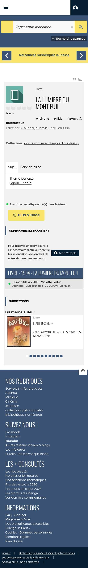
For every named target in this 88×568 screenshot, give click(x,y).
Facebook (12, 432)
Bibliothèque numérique (23, 414)
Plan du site (14, 541)
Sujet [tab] (12, 167)
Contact (20, 515)
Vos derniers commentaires (25, 497)
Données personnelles (35, 532)
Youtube (11, 441)
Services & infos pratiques (23, 388)
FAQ (8, 515)
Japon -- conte (20, 183)
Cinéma (11, 401)
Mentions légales (17, 537)
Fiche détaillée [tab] (30, 167)
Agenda (11, 393)
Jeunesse (12, 406)
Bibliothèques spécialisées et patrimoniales (47, 553)
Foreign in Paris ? (17, 528)
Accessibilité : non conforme (20, 561)
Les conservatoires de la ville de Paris (25, 557)
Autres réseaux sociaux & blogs (27, 445)
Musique (11, 397)
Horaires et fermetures (21, 475)
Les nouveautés (16, 471)
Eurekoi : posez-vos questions (26, 454)
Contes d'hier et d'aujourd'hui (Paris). (51, 143)
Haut (83, 371)
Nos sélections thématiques (25, 480)
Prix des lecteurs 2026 (21, 484)
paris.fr (6, 553)
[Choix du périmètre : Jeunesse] (7, 27)
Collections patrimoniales (24, 410)
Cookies (11, 532)
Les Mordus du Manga (21, 493)
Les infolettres (15, 449)
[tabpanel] (44, 181)
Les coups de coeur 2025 (23, 489)
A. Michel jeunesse (34, 128)
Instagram (13, 436)
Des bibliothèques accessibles (27, 523)
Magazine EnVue (17, 519)
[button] (79, 7)
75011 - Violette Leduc (46, 282)
